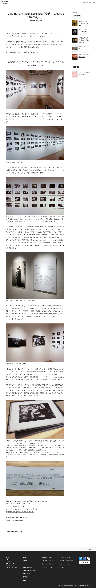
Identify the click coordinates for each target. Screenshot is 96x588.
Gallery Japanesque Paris (29, 570)
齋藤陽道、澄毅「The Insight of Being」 (83, 23)
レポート (30, 20)
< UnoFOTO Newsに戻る (14, 531)
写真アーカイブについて (48, 564)
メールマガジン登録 (47, 567)
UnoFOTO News (27, 564)
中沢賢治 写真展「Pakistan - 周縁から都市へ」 (84, 40)
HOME (24, 557)
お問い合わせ (84, 562)
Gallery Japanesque (28, 567)
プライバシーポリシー (65, 564)
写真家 (24, 580)
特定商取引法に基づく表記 (66, 560)
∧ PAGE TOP (89, 549)
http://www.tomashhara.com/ (15, 520)
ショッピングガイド (65, 557)
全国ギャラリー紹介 (47, 557)
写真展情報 (25, 577)
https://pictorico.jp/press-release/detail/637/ (20, 512)
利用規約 (62, 567)
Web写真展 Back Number (48, 560)
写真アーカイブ (26, 573)
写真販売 (25, 560)
